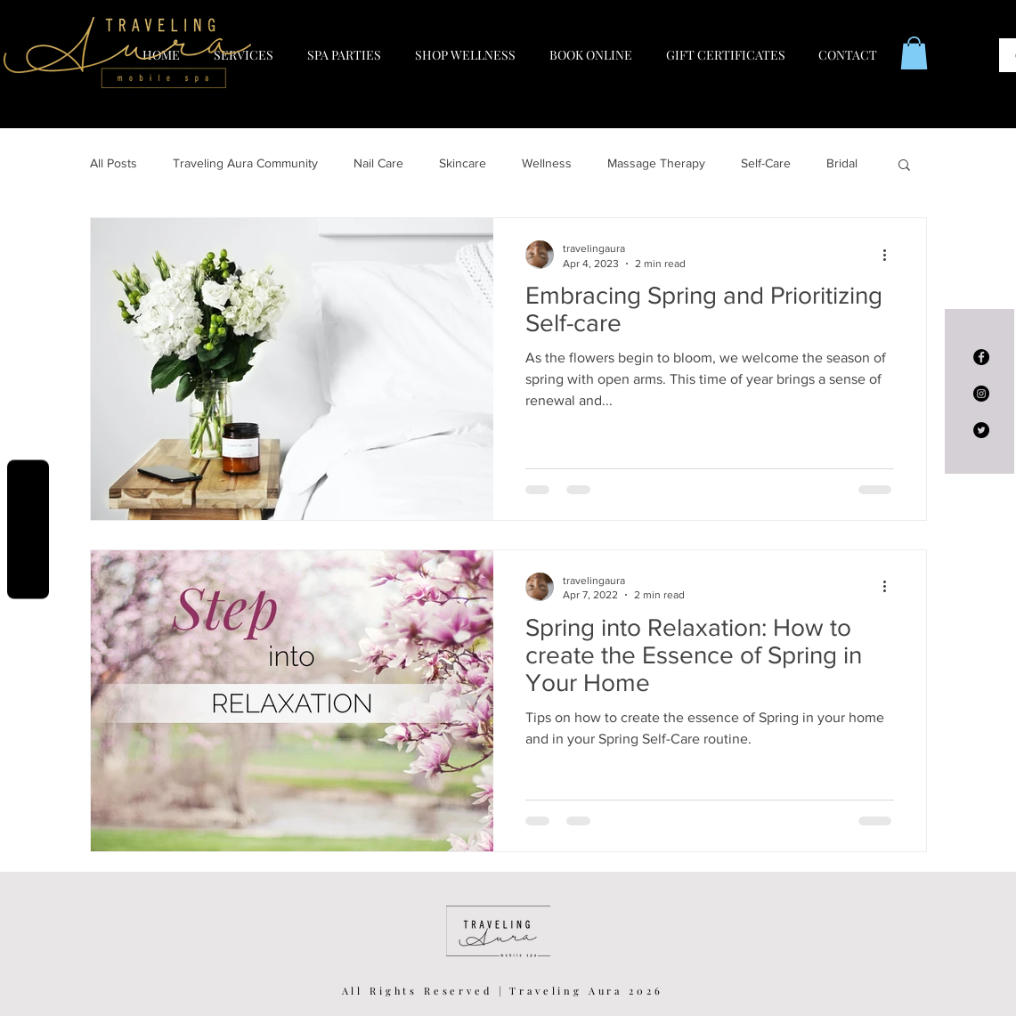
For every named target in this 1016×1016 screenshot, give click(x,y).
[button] (914, 53)
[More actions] (891, 254)
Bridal (842, 163)
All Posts (113, 163)
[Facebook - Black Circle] (981, 357)
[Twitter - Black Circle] (981, 430)
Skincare (462, 163)
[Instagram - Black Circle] (981, 394)
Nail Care (378, 163)
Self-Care (766, 163)
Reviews (28, 529)
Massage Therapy (656, 163)
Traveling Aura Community (245, 163)
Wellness (547, 163)
